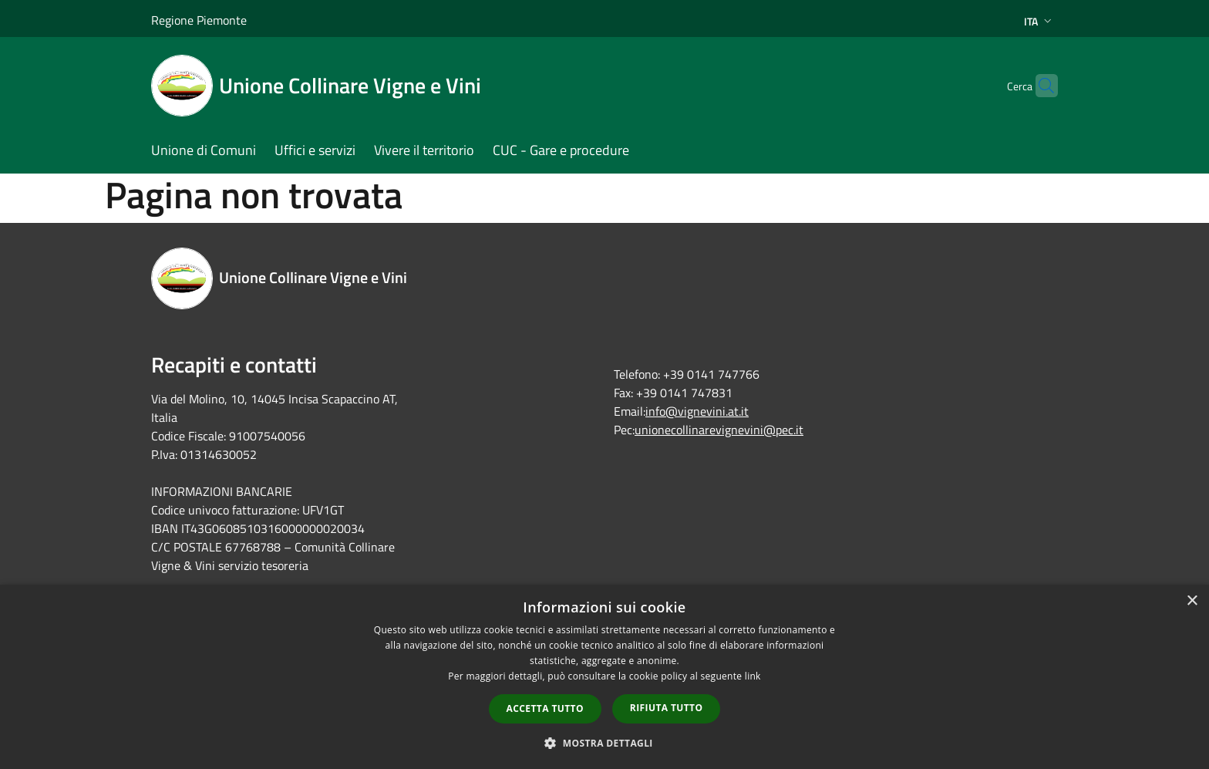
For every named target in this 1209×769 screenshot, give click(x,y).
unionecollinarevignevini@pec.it (719, 429)
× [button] (1191, 601)
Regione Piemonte (199, 20)
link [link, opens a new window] (753, 676)
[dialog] (604, 677)
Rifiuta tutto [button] (666, 707)
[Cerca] (1039, 85)
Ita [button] (1039, 21)
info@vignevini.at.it (697, 411)
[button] (604, 742)
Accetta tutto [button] (545, 708)
